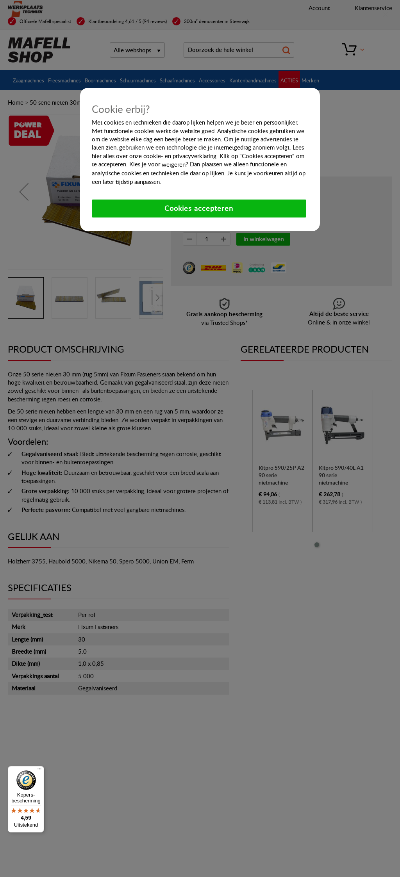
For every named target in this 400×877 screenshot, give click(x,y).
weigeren (174, 164)
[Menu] (39, 770)
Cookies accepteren (198, 208)
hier (97, 156)
